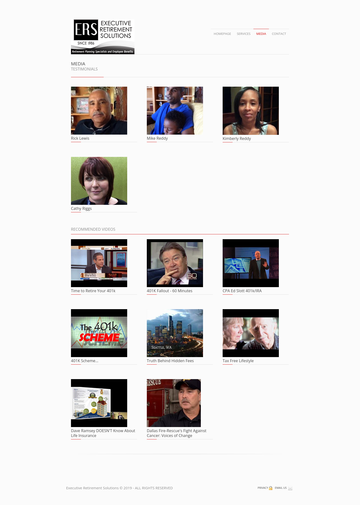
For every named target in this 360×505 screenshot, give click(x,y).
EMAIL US (283, 488)
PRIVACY (265, 488)
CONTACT (279, 33)
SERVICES (243, 33)
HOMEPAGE (222, 33)
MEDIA (261, 33)
